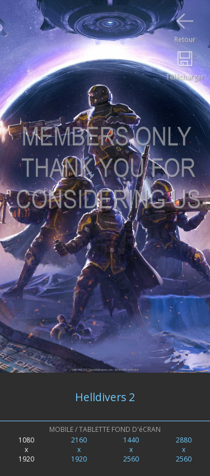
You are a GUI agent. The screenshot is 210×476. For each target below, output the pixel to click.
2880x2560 (184, 449)
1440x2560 (131, 449)
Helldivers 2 (105, 396)
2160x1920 (79, 449)
